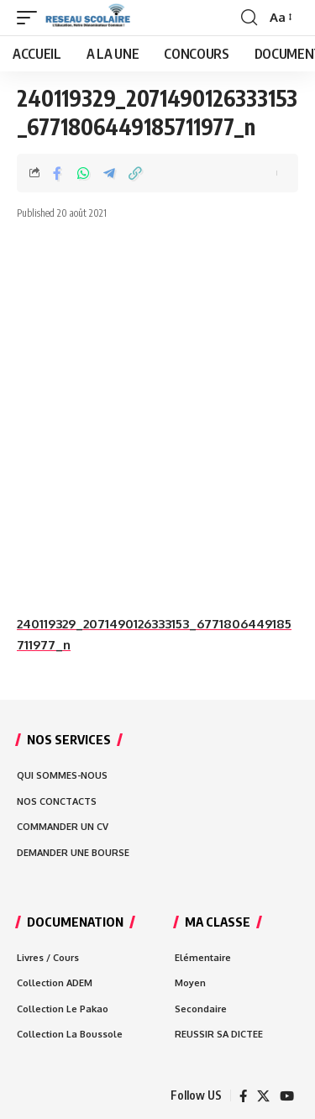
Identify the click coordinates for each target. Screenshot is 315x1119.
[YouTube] (287, 1096)
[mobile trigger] (31, 17)
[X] (263, 1096)
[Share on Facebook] (57, 173)
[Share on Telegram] (109, 173)
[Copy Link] (135, 173)
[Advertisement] (157, 417)
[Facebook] (243, 1096)
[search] (249, 17)
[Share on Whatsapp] (83, 173)
